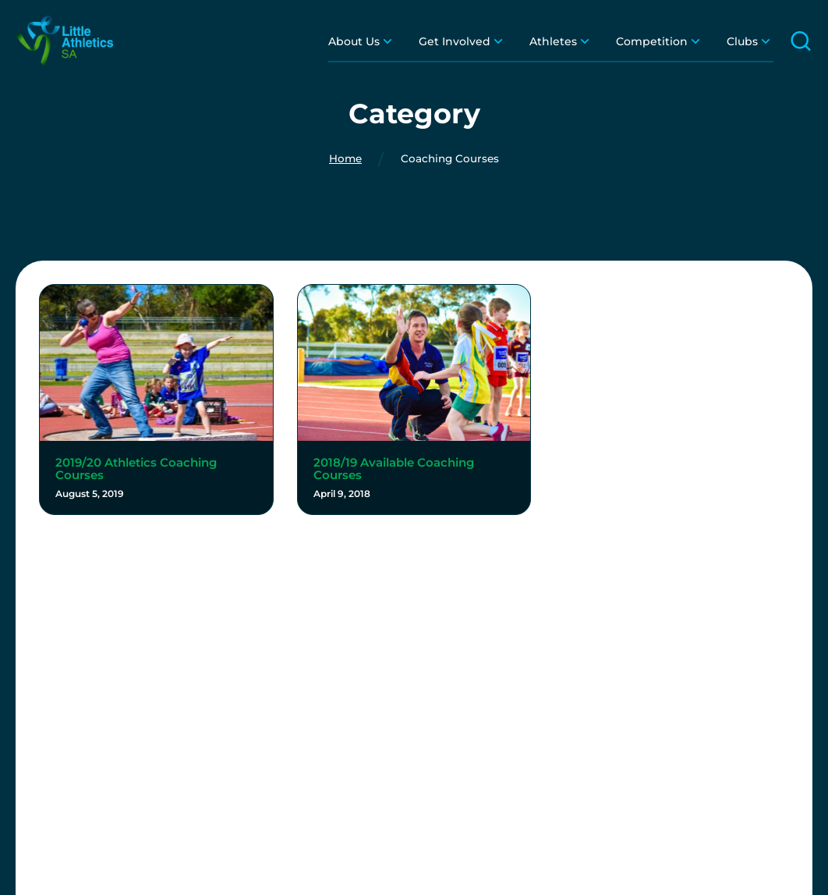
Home (345, 159)
